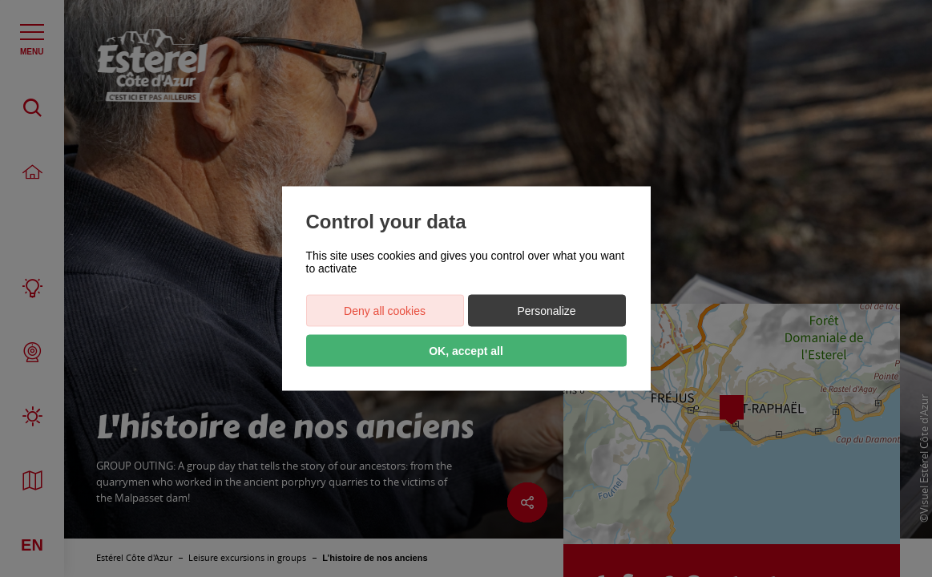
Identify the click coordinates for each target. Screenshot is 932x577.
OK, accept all (466, 351)
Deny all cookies (385, 311)
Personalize (546, 311)
